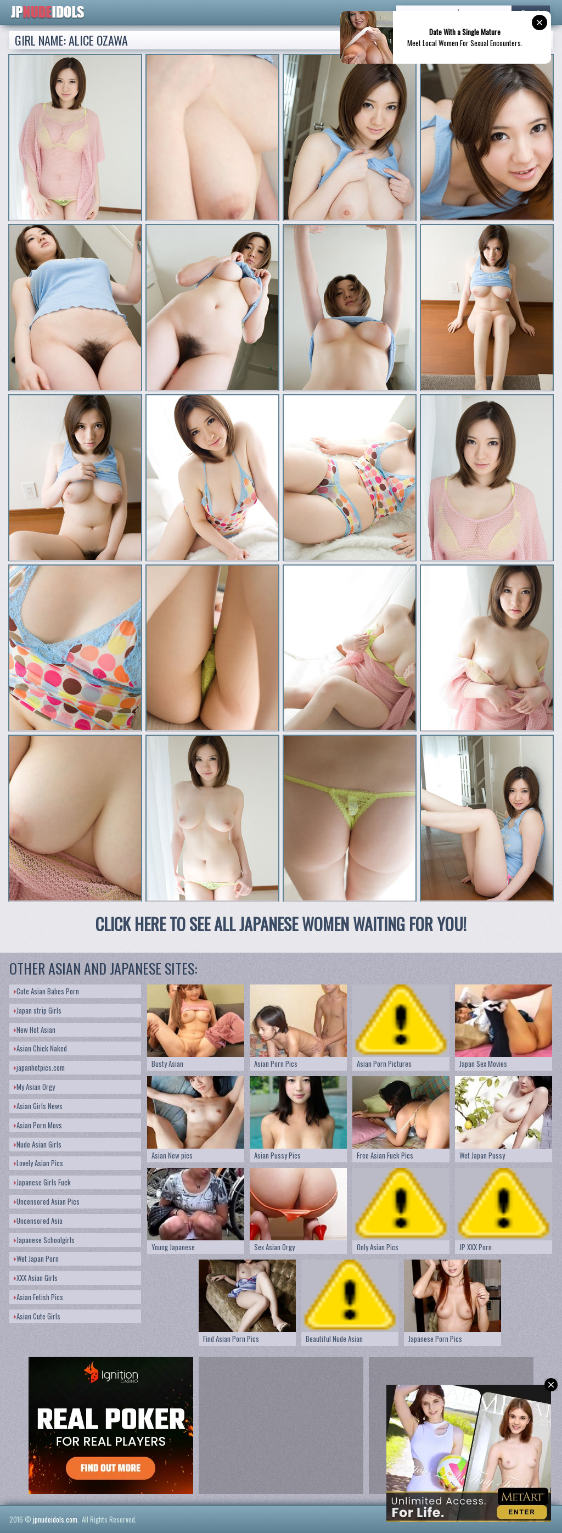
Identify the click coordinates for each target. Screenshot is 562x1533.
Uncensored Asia (38, 1220)
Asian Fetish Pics (38, 1296)
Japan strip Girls (37, 1010)
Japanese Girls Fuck (42, 1182)
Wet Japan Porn (36, 1258)
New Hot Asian (34, 1029)
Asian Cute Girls (37, 1316)
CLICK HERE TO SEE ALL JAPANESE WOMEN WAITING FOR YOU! (281, 923)
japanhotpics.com (39, 1067)
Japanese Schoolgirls (44, 1239)
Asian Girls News (38, 1105)
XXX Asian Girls (36, 1277)
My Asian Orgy (34, 1086)
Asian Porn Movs (38, 1125)
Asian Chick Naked (40, 1048)
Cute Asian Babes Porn (46, 991)
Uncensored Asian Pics (47, 1201)
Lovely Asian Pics (38, 1162)
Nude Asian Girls (37, 1144)
